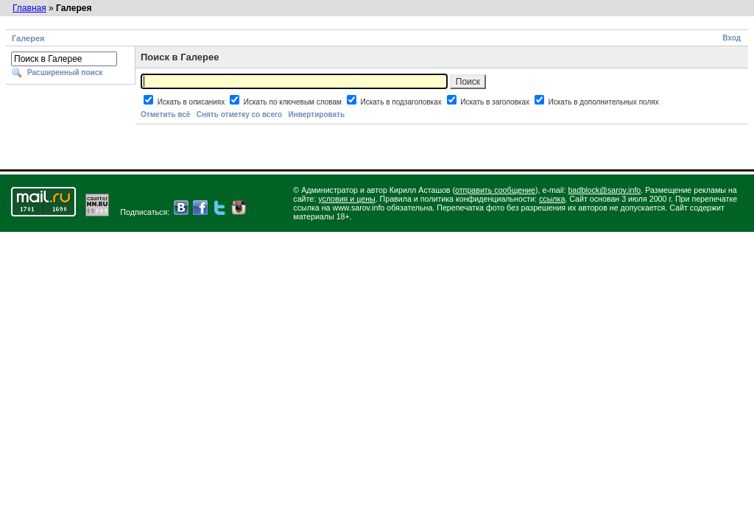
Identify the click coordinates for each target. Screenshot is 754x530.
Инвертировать (316, 114)
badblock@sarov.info (604, 190)
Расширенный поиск (64, 72)
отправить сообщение (495, 190)
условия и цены (347, 198)
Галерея (28, 38)
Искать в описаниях (192, 102)
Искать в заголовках (495, 102)
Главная (29, 8)
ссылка (552, 198)
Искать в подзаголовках (401, 102)
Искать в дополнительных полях (604, 102)
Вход (731, 38)
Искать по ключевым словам (294, 102)
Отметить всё (165, 114)
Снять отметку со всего (239, 114)
